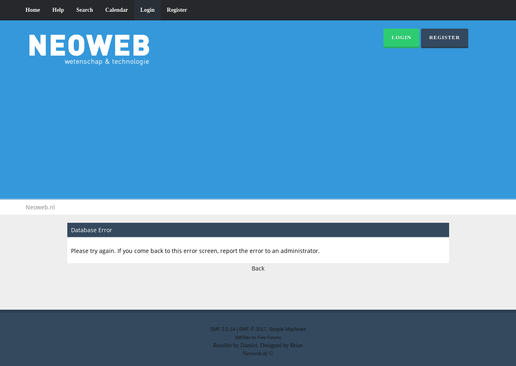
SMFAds (242, 337)
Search (84, 10)
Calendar (116, 10)
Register (177, 10)
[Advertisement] (258, 130)
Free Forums (269, 337)
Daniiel (248, 345)
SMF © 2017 (252, 329)
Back (258, 268)
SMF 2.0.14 (222, 329)
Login (147, 10)
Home (33, 10)
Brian (296, 345)
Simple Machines (287, 329)
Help (58, 10)
